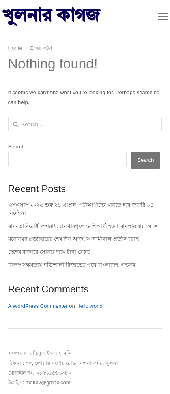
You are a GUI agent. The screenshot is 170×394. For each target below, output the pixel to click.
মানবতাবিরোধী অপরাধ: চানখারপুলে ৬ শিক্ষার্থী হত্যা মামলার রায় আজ (83, 226)
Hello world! (90, 306)
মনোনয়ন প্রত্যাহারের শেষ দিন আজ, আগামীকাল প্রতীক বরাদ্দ (74, 239)
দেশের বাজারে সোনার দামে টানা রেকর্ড (49, 252)
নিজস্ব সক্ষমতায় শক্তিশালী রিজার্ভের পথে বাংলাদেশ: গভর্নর (71, 265)
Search (16, 147)
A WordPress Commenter (38, 306)
